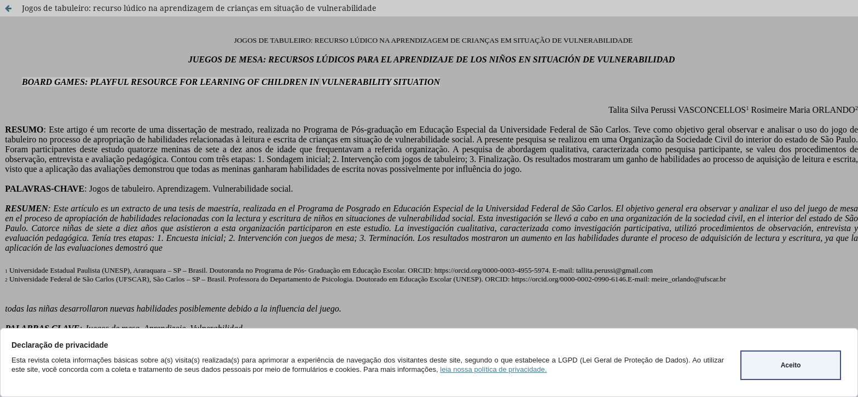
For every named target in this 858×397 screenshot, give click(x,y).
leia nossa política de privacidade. (493, 369)
